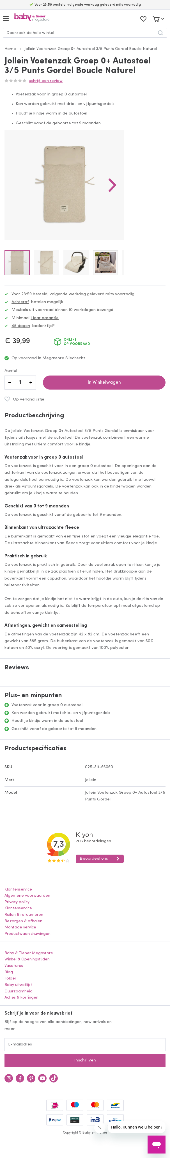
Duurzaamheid (18, 991)
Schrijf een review (46, 81)
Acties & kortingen (21, 997)
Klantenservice (18, 889)
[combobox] (85, 32)
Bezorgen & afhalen (23, 921)
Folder (10, 978)
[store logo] (31, 18)
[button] (112, 185)
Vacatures (13, 966)
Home (10, 49)
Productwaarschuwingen (27, 934)
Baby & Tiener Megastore (28, 953)
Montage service (20, 927)
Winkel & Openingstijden (27, 959)
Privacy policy (16, 902)
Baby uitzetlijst (18, 985)
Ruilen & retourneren (23, 915)
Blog (8, 972)
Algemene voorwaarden (27, 896)
